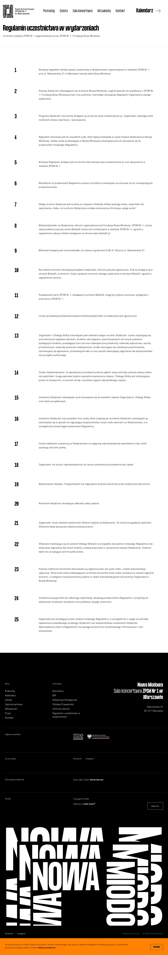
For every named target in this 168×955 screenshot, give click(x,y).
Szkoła (64, 11)
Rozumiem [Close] (156, 947)
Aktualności (104, 11)
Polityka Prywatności (63, 704)
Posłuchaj (49, 11)
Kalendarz (148, 11)
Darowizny (58, 691)
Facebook (77, 759)
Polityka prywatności (131, 933)
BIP (54, 695)
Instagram (90, 759)
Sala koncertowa (82, 11)
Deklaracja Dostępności (64, 700)
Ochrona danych (61, 708)
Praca (8, 713)
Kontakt (120, 11)
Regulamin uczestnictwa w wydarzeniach (66, 715)
